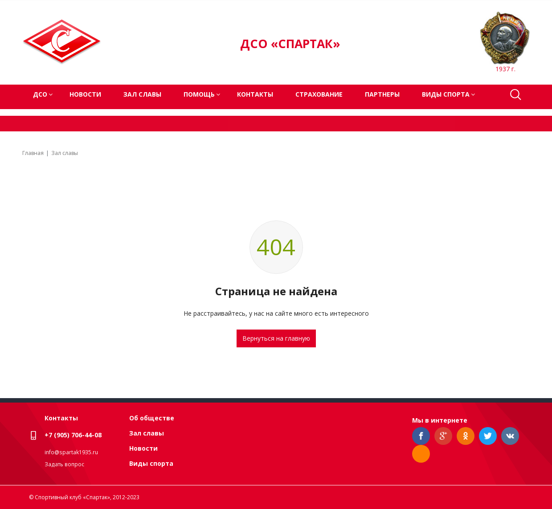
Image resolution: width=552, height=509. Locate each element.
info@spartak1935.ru (71, 452)
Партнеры (382, 94)
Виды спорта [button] (446, 94)
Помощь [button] (199, 94)
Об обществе (151, 418)
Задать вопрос (64, 464)
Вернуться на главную (276, 338)
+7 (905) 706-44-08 (73, 435)
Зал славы (142, 94)
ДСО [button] (40, 94)
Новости (85, 94)
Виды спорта (151, 463)
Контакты (255, 94)
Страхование (319, 94)
